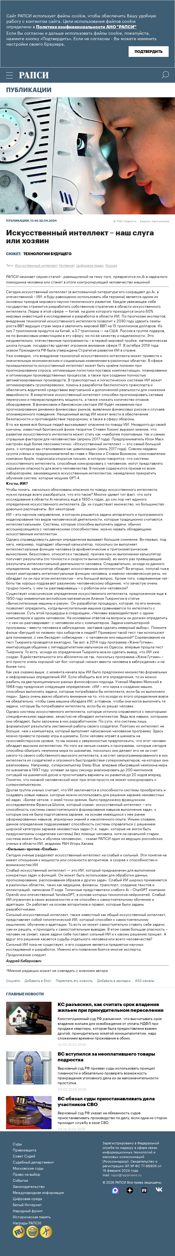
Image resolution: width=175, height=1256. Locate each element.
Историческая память (32, 1216)
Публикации (29, 90)
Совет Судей (24, 1155)
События (20, 1180)
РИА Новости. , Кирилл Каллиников (141, 220)
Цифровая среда (27, 1198)
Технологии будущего (47, 254)
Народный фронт (28, 1210)
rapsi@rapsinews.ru (126, 1174)
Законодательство (29, 1186)
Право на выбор (26, 1174)
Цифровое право (90, 265)
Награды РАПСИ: (27, 1222)
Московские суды (28, 1168)
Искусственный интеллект (36, 265)
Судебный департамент (33, 1161)
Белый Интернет (27, 1204)
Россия (111, 265)
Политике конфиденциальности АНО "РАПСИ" (86, 27)
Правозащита (24, 1149)
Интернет (66, 265)
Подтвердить (149, 52)
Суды (17, 1143)
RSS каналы (144, 980)
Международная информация (38, 1192)
